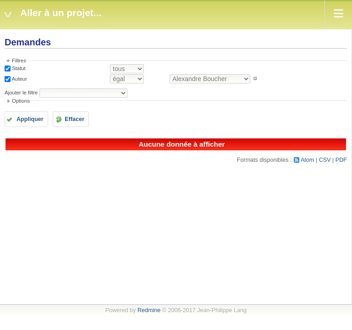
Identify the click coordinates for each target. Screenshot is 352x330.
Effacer (74, 119)
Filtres (19, 60)
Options (21, 101)
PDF (341, 160)
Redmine (149, 310)
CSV (325, 160)
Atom (307, 160)
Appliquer (30, 119)
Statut (18, 68)
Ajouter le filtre (21, 92)
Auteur (19, 78)
